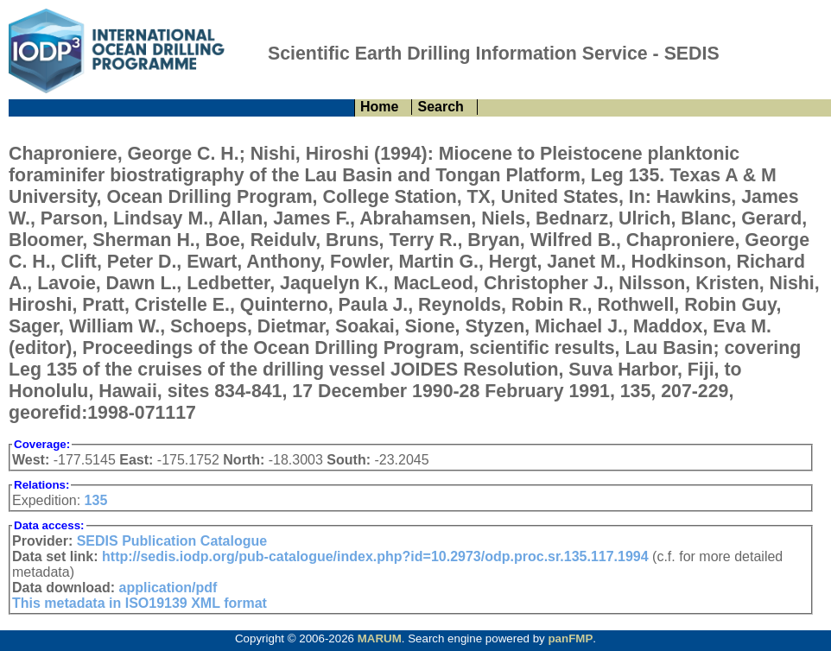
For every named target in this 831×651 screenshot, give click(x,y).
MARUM (380, 638)
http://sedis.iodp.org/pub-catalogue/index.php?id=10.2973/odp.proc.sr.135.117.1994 (375, 556)
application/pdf (168, 587)
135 (96, 500)
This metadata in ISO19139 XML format (139, 603)
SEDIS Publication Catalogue (172, 541)
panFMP (570, 638)
